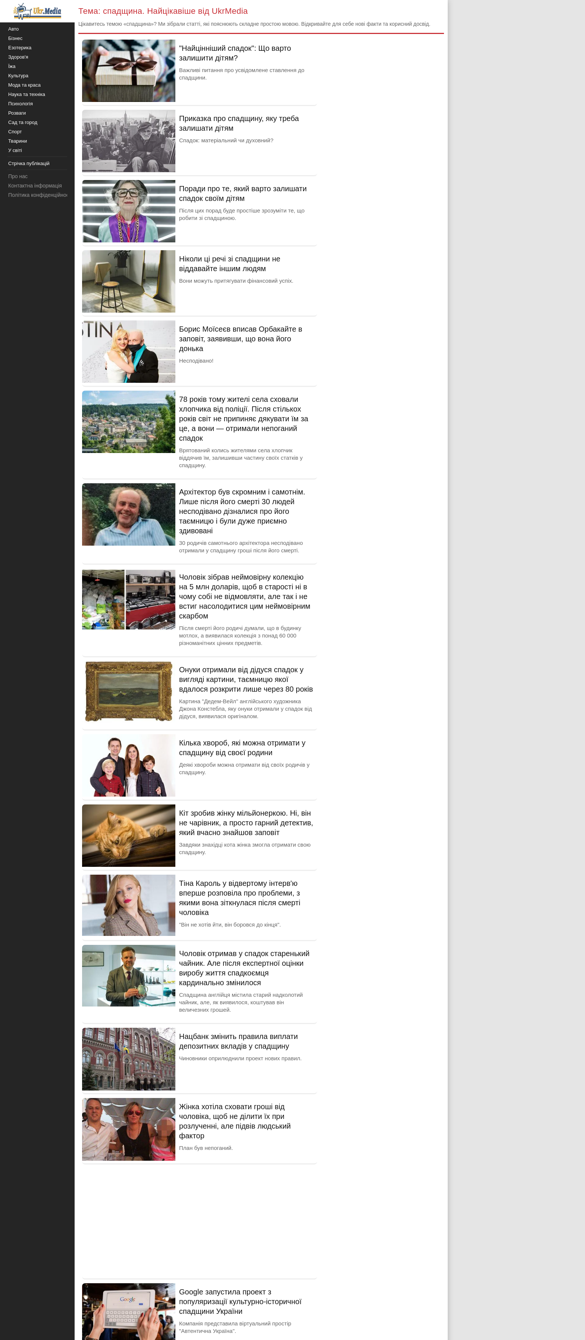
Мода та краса (24, 85)
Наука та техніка (26, 94)
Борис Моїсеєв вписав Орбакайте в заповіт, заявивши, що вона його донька (240, 339)
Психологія (20, 103)
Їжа (12, 66)
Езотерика (19, 47)
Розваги (17, 113)
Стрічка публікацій (29, 163)
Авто (13, 29)
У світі (15, 150)
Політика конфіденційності (40, 195)
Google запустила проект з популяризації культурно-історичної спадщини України (240, 1301)
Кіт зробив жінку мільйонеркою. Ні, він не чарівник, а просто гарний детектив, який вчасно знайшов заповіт (246, 823)
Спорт (15, 131)
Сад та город (22, 122)
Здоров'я (18, 57)
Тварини (17, 141)
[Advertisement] (199, 1220)
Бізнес (15, 38)
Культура (18, 75)
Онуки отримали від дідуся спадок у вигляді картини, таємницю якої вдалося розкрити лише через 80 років (246, 679)
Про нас (18, 176)
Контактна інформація (35, 186)
